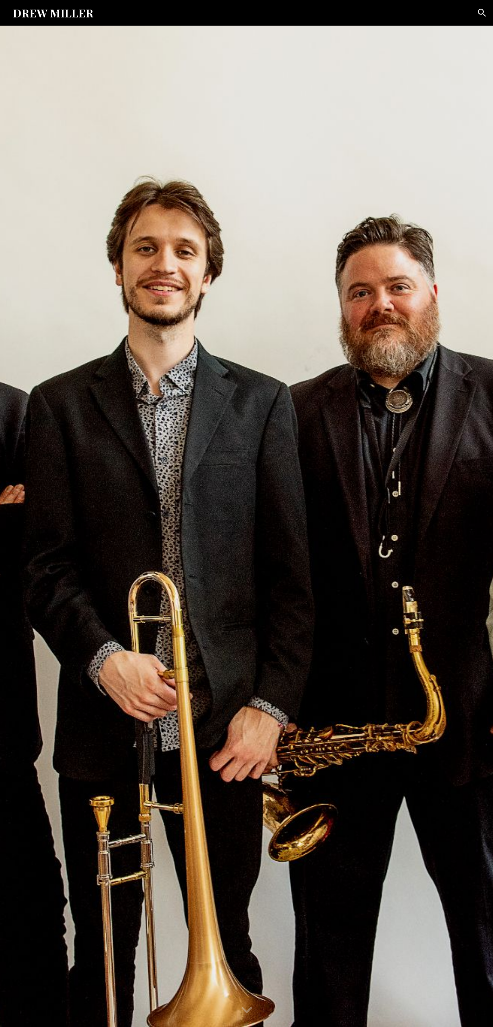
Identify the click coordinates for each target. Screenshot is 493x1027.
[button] (482, 13)
